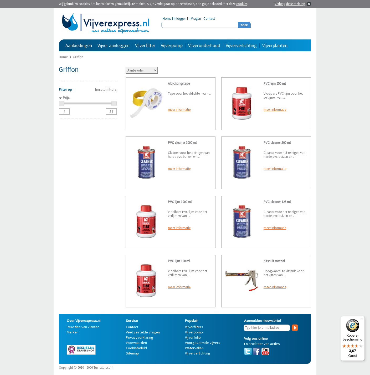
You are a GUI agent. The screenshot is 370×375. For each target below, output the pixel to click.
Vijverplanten (274, 45)
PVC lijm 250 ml (275, 83)
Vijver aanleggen (113, 45)
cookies (241, 4)
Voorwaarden (136, 342)
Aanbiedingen (78, 45)
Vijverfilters (194, 327)
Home (167, 18)
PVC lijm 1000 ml (180, 202)
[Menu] (361, 319)
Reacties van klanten (83, 327)
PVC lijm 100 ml (179, 261)
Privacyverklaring (139, 337)
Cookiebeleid (136, 348)
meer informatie (179, 109)
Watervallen (194, 348)
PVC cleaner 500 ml (277, 142)
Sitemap (132, 353)
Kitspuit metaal (274, 261)
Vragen (196, 18)
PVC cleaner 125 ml (277, 202)
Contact (209, 18)
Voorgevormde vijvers (202, 342)
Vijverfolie (193, 337)
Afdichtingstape (179, 83)
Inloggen (180, 18)
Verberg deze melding (290, 4)
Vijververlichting (241, 45)
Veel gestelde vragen (143, 332)
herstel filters (106, 89)
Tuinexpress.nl (103, 367)
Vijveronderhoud (204, 45)
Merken (73, 332)
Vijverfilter (145, 45)
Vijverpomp (172, 45)
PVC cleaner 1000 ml (182, 142)
